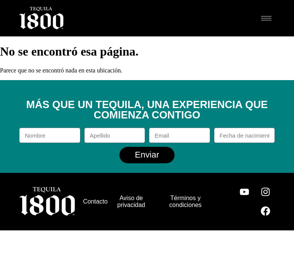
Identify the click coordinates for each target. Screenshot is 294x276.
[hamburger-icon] (266, 18)
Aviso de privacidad (131, 201)
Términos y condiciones (185, 201)
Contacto (95, 201)
